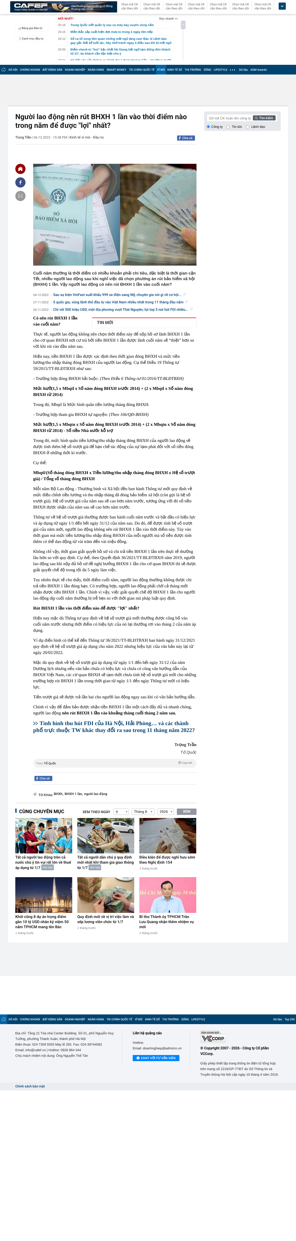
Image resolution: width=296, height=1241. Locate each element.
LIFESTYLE (220, 69)
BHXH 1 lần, (74, 794)
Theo (115, 763)
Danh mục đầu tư (30, 38)
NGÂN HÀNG (96, 69)
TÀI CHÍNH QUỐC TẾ (142, 69)
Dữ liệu (243, 69)
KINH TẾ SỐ (174, 69)
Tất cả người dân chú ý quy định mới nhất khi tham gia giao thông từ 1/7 (105, 862)
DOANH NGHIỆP (75, 69)
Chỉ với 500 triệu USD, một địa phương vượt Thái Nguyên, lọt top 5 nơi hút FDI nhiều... (123, 310)
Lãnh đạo (258, 127)
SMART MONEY (116, 69)
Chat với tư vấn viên (156, 1058)
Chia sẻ (187, 138)
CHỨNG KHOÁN (30, 69)
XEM (186, 812)
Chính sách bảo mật (30, 1086)
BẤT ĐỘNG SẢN (52, 69)
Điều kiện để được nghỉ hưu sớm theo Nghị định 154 (167, 860)
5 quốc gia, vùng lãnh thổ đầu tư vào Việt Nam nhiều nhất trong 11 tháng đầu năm (120, 302)
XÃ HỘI (13, 69)
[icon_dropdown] (282, 6)
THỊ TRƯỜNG (193, 69)
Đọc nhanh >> (168, 18)
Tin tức (237, 127)
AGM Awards (258, 69)
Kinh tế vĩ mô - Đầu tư (86, 137)
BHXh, (58, 794)
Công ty (217, 127)
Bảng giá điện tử (29, 28)
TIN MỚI (105, 322)
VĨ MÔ (161, 69)
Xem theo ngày (96, 812)
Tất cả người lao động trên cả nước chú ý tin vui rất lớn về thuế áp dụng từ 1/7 (43, 862)
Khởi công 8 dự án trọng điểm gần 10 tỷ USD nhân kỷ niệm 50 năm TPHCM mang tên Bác (42, 921)
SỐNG (207, 69)
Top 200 (290, 1019)
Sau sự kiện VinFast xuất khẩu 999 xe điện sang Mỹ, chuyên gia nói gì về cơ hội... (119, 295)
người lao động (95, 794)
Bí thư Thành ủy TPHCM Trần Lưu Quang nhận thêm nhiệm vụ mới (166, 921)
